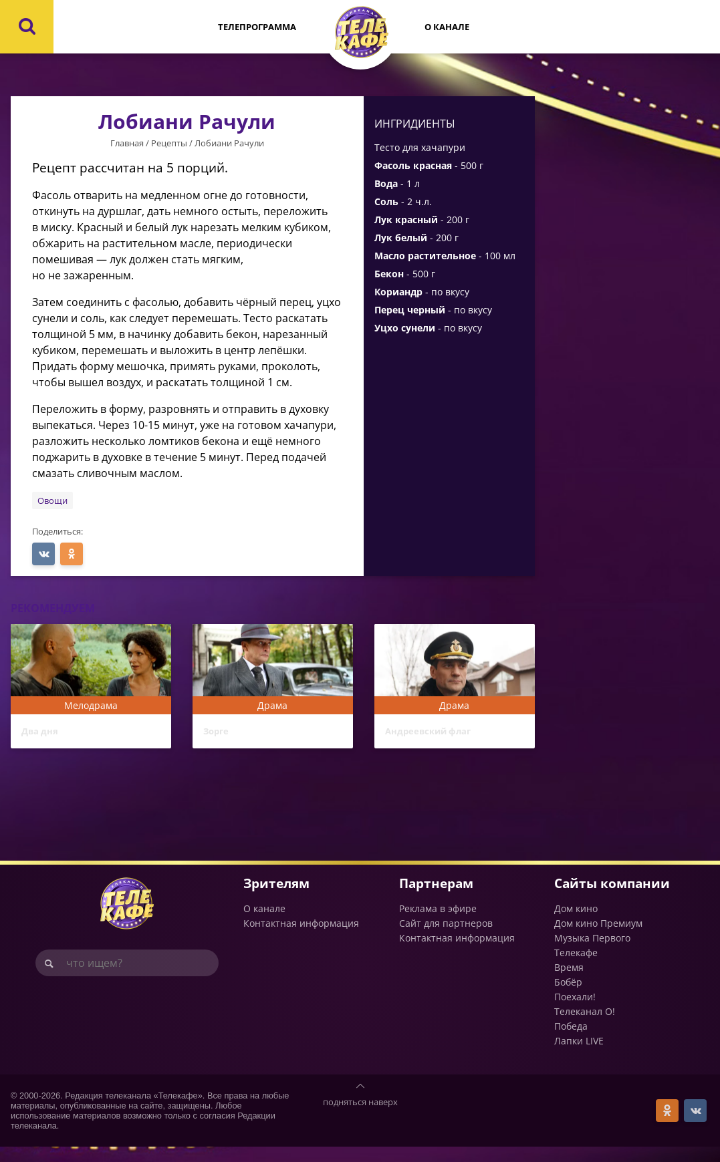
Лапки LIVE (579, 1056)
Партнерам (436, 899)
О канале (447, 27)
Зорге (221, 734)
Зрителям (276, 899)
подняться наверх (360, 1117)
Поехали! (575, 1012)
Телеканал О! (584, 1026)
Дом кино (576, 923)
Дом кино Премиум (598, 938)
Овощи (52, 500)
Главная (127, 143)
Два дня (46, 734)
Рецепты (169, 143)
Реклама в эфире (438, 923)
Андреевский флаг (442, 734)
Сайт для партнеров (446, 938)
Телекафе (576, 968)
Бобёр (568, 997)
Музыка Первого (592, 953)
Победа (571, 1041)
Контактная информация (301, 938)
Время (569, 982)
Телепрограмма (257, 27)
